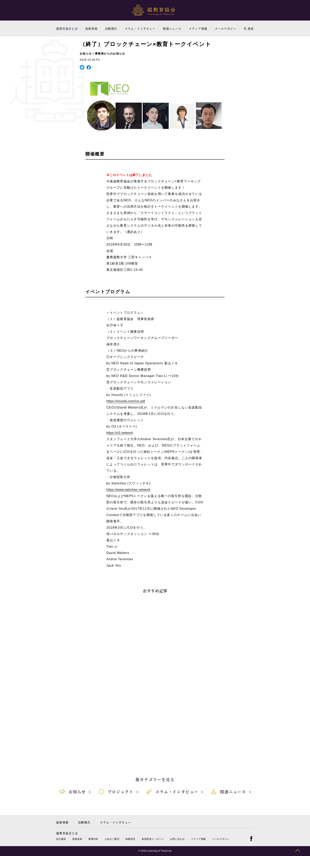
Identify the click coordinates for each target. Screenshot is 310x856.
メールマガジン (225, 28)
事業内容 (93, 839)
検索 (249, 28)
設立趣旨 (61, 839)
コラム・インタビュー (140, 28)
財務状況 (130, 839)
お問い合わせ (177, 839)
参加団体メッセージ (153, 839)
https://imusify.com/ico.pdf (125, 401)
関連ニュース (172, 28)
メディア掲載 (198, 28)
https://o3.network (119, 432)
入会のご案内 (112, 839)
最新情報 (91, 28)
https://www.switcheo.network (128, 489)
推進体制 (77, 839)
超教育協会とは (67, 28)
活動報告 (111, 28)
